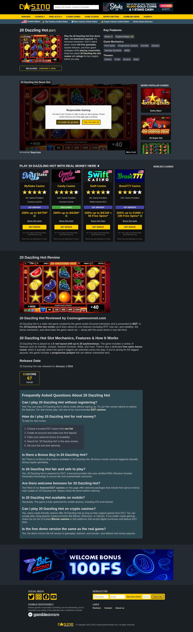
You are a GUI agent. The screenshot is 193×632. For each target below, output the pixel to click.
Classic (107, 59)
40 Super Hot (155, 138)
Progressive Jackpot (128, 45)
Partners (97, 608)
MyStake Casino (34, 186)
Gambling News (131, 17)
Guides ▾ (148, 17)
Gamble (144, 45)
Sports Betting (111, 17)
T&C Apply (29, 233)
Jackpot (155, 45)
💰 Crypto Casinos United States (115, 22)
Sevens (126, 59)
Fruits (117, 59)
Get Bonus (34, 227)
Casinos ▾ (40, 17)
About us (119, 608)
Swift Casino (98, 186)
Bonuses (26, 17)
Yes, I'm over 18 (91, 122)
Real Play (131, 152)
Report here (36, 152)
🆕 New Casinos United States (84, 22)
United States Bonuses (143, 22)
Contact (108, 608)
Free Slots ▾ (55, 17)
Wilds (127, 50)
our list (69, 428)
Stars (136, 59)
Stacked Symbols (112, 50)
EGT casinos (98, 409)
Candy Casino (66, 186)
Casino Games (73, 17)
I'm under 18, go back (68, 122)
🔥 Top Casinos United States (55, 22)
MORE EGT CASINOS (163, 166)
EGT (52, 30)
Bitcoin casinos (60, 519)
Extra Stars (155, 111)
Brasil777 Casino (130, 186)
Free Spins (109, 45)
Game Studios (92, 17)
